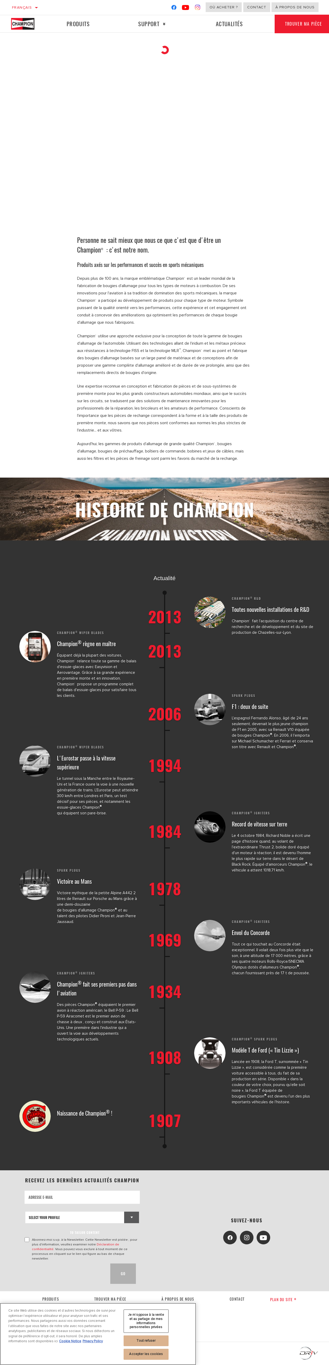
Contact (256, 7)
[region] (98, 1334)
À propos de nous (295, 7)
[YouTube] (185, 8)
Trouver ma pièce (110, 1299)
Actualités (229, 24)
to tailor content (85, 1232)
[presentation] (64, 1273)
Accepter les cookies (146, 1354)
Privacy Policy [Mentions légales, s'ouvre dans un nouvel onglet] (93, 1341)
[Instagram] (197, 8)
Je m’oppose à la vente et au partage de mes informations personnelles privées (146, 1321)
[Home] (26, 23)
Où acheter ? (224, 7)
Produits (78, 24)
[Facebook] (174, 8)
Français (22, 7)
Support (148, 24)
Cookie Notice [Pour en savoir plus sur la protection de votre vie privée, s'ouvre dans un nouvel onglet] (70, 1341)
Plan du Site (283, 1299)
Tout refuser (145, 1341)
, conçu (89, 1022)
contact (237, 1299)
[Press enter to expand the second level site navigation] (164, 24)
